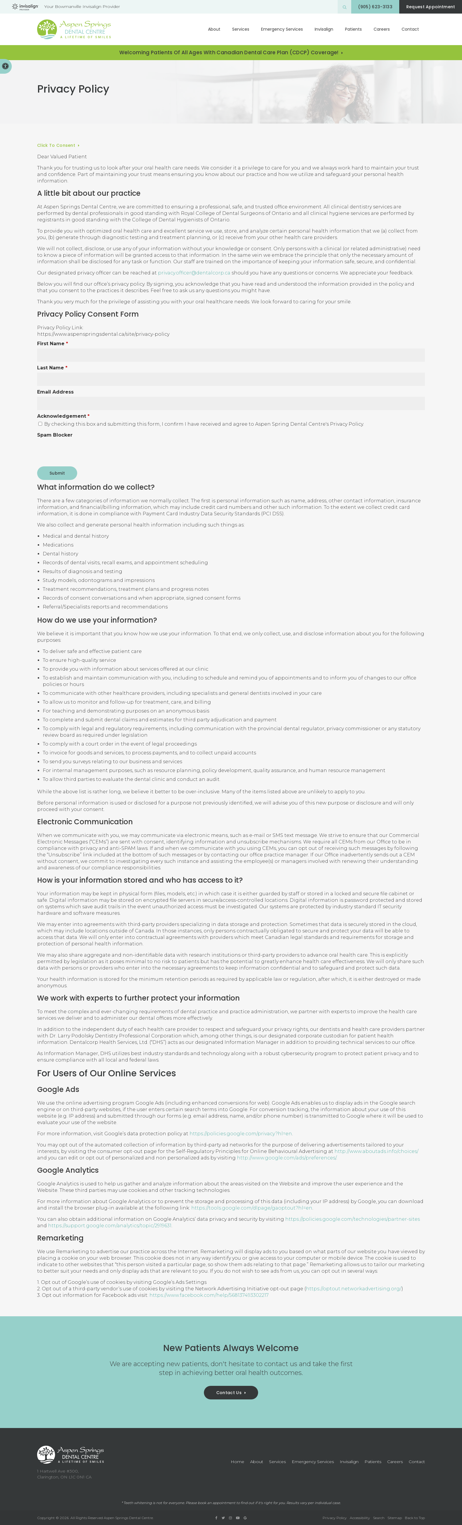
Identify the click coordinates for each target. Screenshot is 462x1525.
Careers (382, 29)
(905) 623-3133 (372, 7)
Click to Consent (56, 145)
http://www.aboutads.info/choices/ (376, 1151)
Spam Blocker (54, 435)
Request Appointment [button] (429, 7)
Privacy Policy (335, 1518)
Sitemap (394, 1518)
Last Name (52, 368)
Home (237, 1461)
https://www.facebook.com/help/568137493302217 (209, 1295)
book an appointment (216, 1503)
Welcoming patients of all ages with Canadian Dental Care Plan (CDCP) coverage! (229, 52)
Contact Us (229, 1393)
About (214, 29)
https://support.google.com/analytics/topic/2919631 (109, 1225)
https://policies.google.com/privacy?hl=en (240, 1133)
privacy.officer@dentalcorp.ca (194, 273)
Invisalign (324, 29)
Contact (410, 29)
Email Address (55, 392)
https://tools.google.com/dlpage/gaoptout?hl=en (251, 1208)
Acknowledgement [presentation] (63, 416)
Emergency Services (282, 29)
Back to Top (415, 1518)
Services (240, 29)
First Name (52, 343)
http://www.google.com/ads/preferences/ (286, 1158)
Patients (353, 29)
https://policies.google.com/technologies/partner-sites (352, 1219)
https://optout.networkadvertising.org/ (354, 1289)
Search (379, 1518)
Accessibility (360, 1518)
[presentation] (82, 451)
